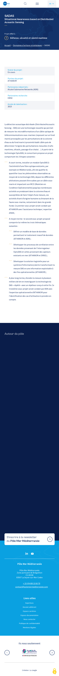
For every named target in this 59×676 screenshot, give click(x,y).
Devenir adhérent (29, 607)
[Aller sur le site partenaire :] (29, 652)
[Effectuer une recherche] (25, 4)
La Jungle (33, 670)
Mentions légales (29, 627)
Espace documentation (29, 615)
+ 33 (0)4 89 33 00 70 (31, 583)
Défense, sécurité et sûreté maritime (28, 37)
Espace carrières (29, 611)
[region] (29, 45)
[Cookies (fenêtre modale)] (54, 671)
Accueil (7, 45)
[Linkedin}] (26, 553)
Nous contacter (29, 619)
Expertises (29, 603)
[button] (37, 3)
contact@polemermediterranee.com (31, 586)
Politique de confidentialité (29, 623)
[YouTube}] (32, 553)
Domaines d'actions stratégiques (27, 45)
